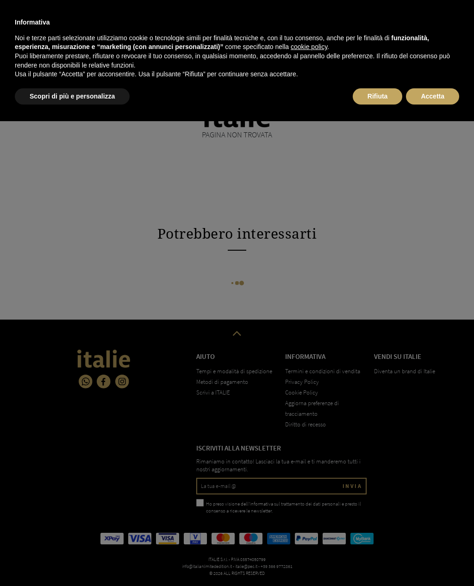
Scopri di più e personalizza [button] (72, 560)
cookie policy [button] (309, 511)
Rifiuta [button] (378, 560)
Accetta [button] (432, 560)
